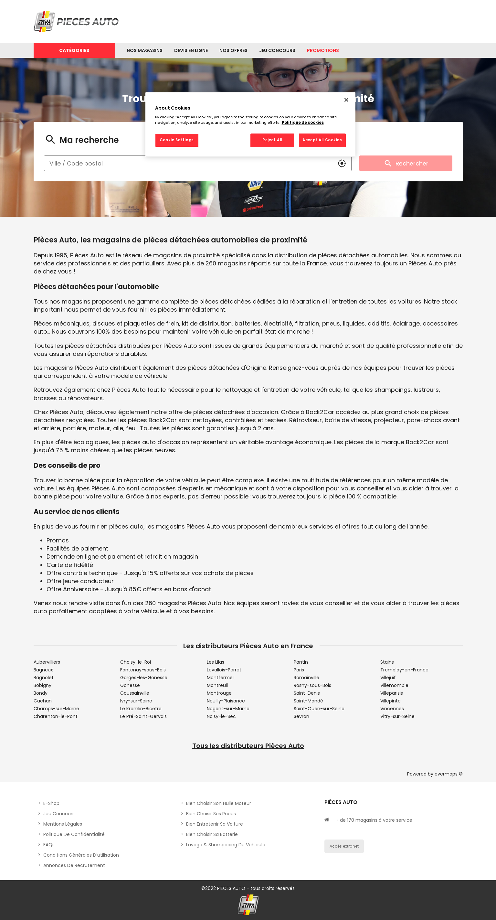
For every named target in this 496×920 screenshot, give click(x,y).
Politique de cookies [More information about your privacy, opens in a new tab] (303, 122)
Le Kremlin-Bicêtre (141, 708)
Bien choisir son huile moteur (218, 803)
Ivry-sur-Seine (136, 701)
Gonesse (130, 685)
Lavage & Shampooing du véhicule (225, 844)
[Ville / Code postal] (188, 163)
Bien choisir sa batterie (212, 834)
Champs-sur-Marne (56, 708)
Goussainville (134, 693)
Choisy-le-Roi (135, 662)
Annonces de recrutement (74, 865)
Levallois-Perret (224, 670)
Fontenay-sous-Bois (143, 670)
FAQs (49, 844)
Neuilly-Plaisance (226, 701)
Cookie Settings (177, 140)
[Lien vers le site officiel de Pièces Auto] (77, 21)
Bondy (40, 693)
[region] (250, 124)
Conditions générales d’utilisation (81, 855)
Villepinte (390, 701)
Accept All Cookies (322, 140)
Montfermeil (221, 677)
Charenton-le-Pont (56, 716)
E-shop (51, 803)
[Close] (346, 100)
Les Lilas (215, 662)
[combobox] (188, 163)
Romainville (306, 677)
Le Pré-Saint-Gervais (143, 716)
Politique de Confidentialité (74, 834)
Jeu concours (59, 813)
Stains (387, 662)
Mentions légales (62, 824)
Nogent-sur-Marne (228, 708)
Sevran (301, 716)
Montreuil (217, 685)
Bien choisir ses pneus (211, 813)
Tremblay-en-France (404, 670)
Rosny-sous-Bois (312, 685)
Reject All (272, 140)
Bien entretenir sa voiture (214, 824)
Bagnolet (44, 677)
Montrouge (219, 693)
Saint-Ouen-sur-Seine (319, 708)
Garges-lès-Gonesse (143, 677)
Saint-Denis (307, 693)
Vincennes (392, 708)
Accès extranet (344, 846)
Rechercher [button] (405, 163)
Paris (299, 670)
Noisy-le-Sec (221, 716)
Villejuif (388, 677)
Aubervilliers (47, 662)
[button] (341, 163)
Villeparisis (391, 693)
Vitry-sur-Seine (397, 716)
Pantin (301, 662)
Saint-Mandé (308, 701)
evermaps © (449, 774)
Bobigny (42, 685)
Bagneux (43, 670)
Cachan (43, 701)
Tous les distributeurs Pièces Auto (248, 745)
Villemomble (394, 685)
